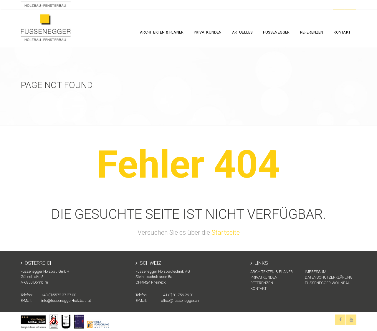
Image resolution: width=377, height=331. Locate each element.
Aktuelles (242, 32)
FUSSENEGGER (276, 32)
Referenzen (311, 32)
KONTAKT (342, 32)
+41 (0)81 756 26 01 (177, 295)
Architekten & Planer (161, 32)
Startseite (225, 232)
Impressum (315, 271)
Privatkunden (207, 32)
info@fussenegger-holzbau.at (66, 300)
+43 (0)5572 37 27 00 (58, 295)
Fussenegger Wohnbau (327, 283)
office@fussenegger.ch (180, 300)
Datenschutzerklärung (329, 277)
